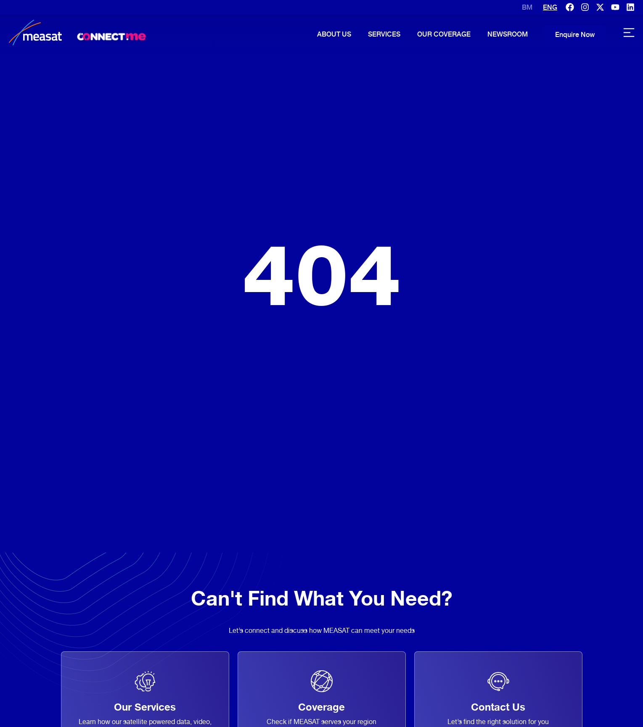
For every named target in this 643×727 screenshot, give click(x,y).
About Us (334, 34)
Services (384, 34)
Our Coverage (444, 34)
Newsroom (507, 34)
